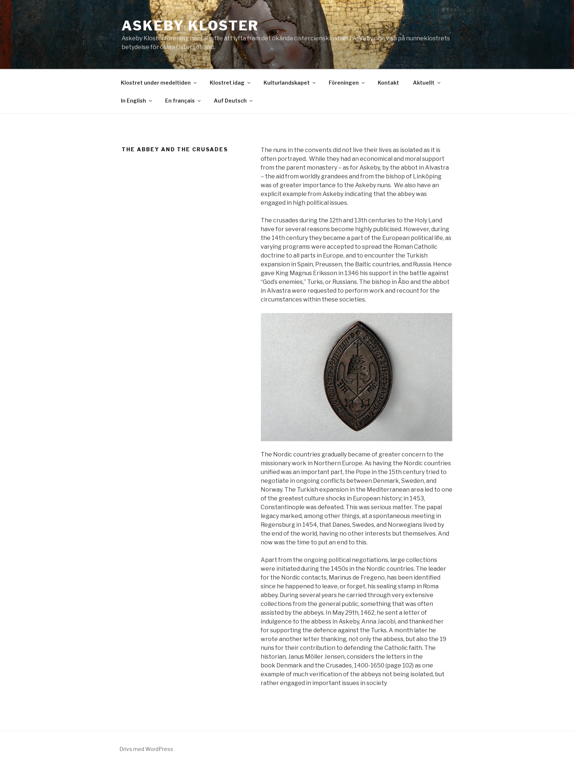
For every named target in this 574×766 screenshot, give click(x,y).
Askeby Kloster (190, 26)
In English (137, 100)
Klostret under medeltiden (159, 82)
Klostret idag (230, 82)
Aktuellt (427, 82)
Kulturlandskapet (290, 82)
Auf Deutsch (234, 100)
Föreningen (347, 82)
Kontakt (388, 82)
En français (183, 100)
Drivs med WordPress (146, 749)
